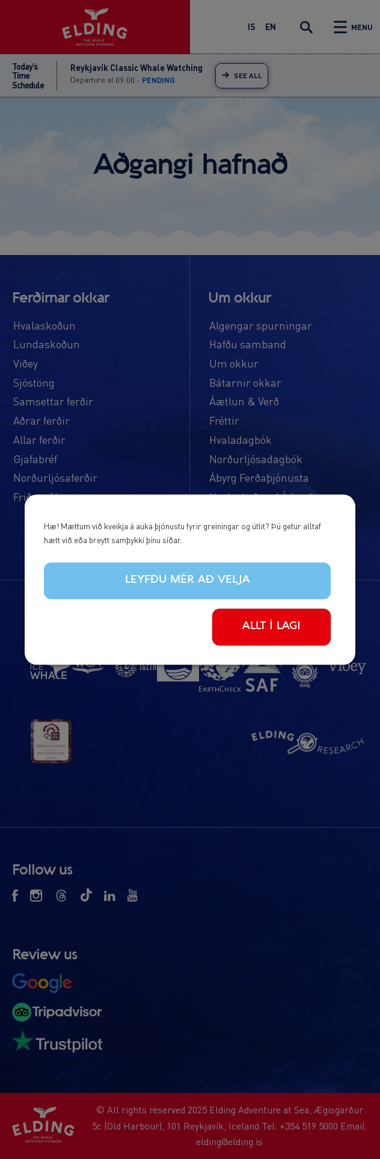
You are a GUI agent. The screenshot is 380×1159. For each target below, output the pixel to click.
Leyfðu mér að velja (187, 580)
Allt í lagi (271, 626)
